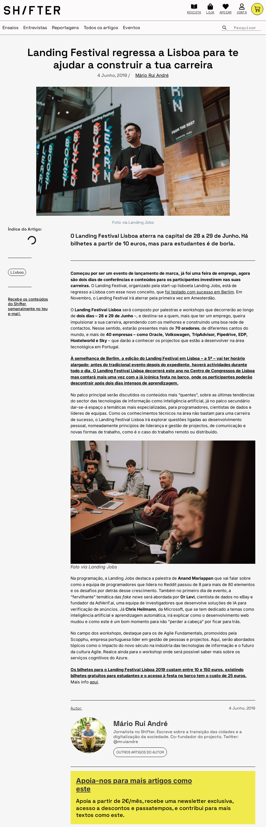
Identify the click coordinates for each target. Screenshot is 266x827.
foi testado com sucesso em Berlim (199, 292)
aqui (94, 682)
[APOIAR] (226, 7)
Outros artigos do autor (140, 752)
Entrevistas (35, 27)
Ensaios (10, 27)
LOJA (210, 12)
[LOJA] (210, 7)
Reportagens (65, 27)
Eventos (131, 27)
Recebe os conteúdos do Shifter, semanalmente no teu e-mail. (28, 306)
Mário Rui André (152, 75)
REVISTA (194, 12)
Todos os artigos (101, 27)
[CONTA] (242, 7)
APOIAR (226, 12)
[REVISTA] (194, 7)
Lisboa (17, 272)
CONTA (242, 12)
